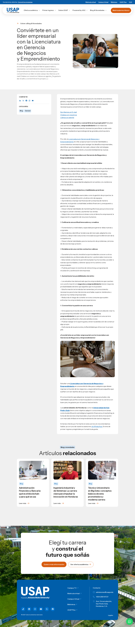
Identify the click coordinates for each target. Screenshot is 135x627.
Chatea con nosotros (68, 115)
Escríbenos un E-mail (68, 112)
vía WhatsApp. (97, 426)
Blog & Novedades (98, 10)
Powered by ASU (80, 10)
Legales (110, 615)
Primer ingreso (49, 10)
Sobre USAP (64, 10)
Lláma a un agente (67, 117)
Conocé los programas (25, 2)
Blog (21, 111)
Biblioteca (114, 2)
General (27, 111)
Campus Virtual (103, 2)
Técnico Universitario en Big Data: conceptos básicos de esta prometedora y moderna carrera (99, 494)
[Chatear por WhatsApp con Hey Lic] (129, 621)
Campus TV (72, 588)
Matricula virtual (91, 2)
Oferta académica (32, 10)
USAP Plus (123, 2)
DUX (130, 2)
